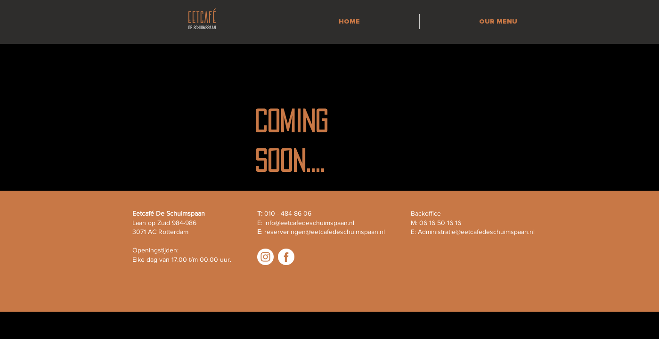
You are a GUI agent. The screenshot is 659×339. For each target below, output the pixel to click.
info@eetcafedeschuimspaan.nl (309, 222)
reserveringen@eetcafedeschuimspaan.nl (324, 231)
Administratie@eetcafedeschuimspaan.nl (476, 231)
